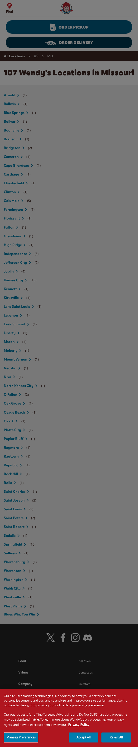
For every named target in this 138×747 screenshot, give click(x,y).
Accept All (83, 741)
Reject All (116, 741)
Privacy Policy (78, 729)
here (35, 723)
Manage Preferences (21, 741)
